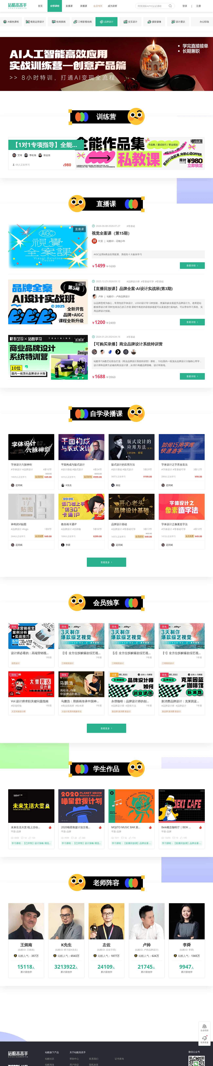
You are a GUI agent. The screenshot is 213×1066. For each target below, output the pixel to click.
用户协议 (74, 1065)
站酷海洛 (49, 1065)
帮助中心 (74, 1059)
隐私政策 (93, 1065)
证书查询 (119, 1059)
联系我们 (93, 1059)
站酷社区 (49, 1059)
